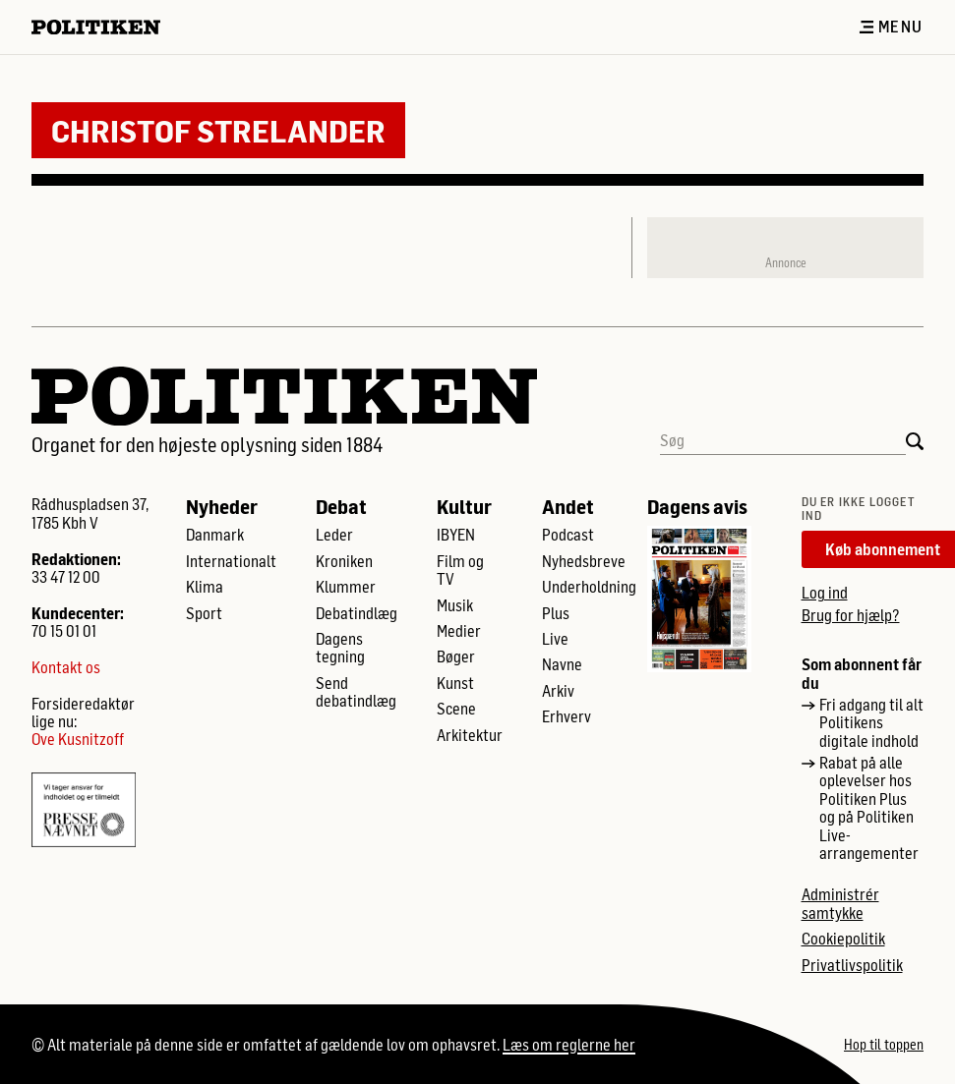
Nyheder (222, 506)
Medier (459, 631)
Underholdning (589, 587)
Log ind (825, 592)
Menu (891, 26)
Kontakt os (65, 667)
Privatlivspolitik (852, 965)
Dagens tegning (340, 647)
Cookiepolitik (843, 938)
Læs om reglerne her (569, 1044)
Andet (568, 506)
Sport (204, 613)
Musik (455, 605)
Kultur (464, 506)
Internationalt (231, 561)
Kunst (455, 683)
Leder (334, 534)
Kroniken (344, 561)
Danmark (215, 534)
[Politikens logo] (103, 27)
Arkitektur (470, 735)
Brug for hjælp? (851, 614)
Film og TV (460, 570)
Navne (562, 664)
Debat (341, 506)
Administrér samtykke (840, 903)
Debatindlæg (356, 613)
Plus (555, 613)
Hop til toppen (884, 1045)
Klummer (346, 587)
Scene (456, 708)
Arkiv (558, 691)
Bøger (456, 656)
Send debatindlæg (356, 692)
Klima (204, 587)
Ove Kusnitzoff (77, 739)
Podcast (568, 534)
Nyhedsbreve (584, 561)
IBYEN (456, 534)
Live (555, 639)
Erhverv (566, 716)
